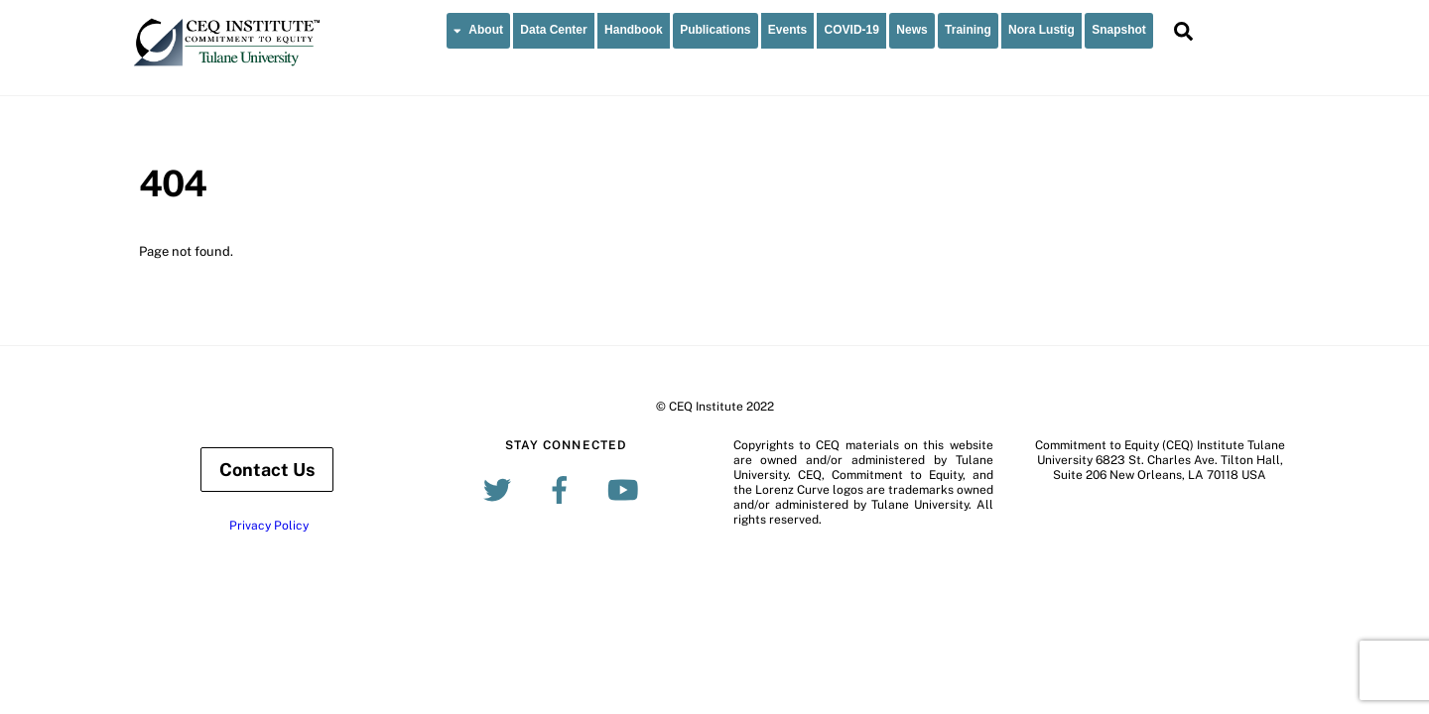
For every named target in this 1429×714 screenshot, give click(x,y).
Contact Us (267, 469)
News (911, 30)
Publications (715, 30)
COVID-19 (852, 30)
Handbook (633, 30)
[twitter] (500, 489)
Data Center (553, 30)
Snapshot (1119, 30)
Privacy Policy (269, 526)
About (478, 30)
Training (968, 30)
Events (787, 30)
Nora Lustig (1041, 30)
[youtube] (625, 489)
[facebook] (563, 489)
